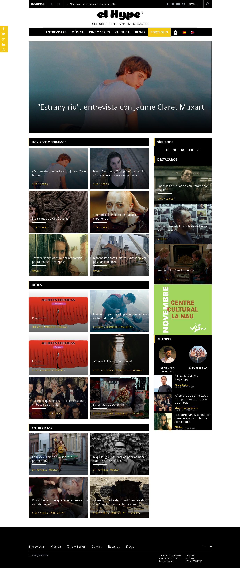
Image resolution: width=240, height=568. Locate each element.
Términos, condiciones (170, 555)
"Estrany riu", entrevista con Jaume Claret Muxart (99, 4)
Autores (190, 555)
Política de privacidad (169, 558)
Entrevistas (56, 32)
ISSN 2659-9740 (194, 561)
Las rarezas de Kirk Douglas (50, 218)
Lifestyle (37, 327)
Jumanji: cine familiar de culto (177, 270)
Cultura (122, 32)
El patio (46, 413)
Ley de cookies (166, 561)
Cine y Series (99, 32)
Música (77, 32)
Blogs (140, 32)
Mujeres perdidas (56, 327)
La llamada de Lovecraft (108, 405)
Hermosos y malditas (119, 327)
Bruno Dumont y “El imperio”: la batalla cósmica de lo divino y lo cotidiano (118, 173)
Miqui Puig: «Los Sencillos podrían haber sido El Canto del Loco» (119, 459)
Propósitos (39, 318)
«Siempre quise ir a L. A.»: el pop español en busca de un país (191, 399)
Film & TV (133, 513)
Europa (37, 361)
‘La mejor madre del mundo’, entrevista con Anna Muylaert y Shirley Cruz (119, 502)
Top (207, 546)
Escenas (114, 546)
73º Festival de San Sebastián (187, 378)
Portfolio (159, 32)
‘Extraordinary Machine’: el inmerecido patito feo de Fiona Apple (57, 260)
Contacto (190, 558)
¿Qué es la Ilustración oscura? (112, 361)
